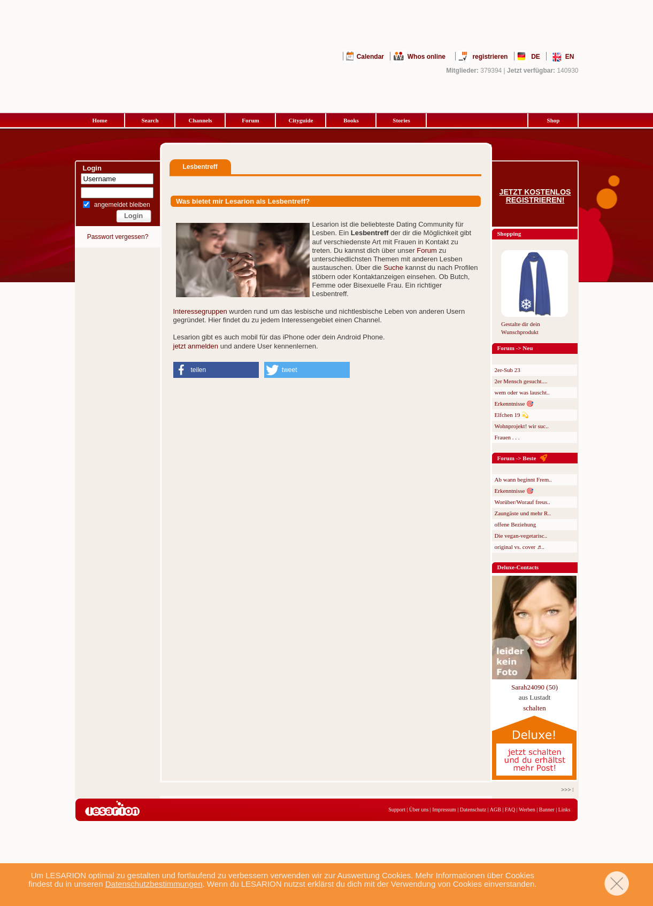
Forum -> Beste (516, 458)
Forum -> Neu (515, 348)
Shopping (509, 233)
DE (535, 56)
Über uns (418, 809)
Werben (527, 809)
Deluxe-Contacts (518, 567)
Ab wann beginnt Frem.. (523, 479)
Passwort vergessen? (118, 237)
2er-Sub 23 (507, 370)
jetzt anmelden (196, 346)
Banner (547, 809)
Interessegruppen (200, 311)
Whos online (426, 56)
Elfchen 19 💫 (512, 415)
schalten (534, 708)
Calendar (370, 56)
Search (149, 120)
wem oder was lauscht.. (522, 392)
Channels (200, 120)
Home (99, 120)
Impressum (444, 809)
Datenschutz (473, 809)
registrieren (490, 56)
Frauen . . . (507, 437)
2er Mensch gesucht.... (521, 381)
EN (569, 56)
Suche (393, 268)
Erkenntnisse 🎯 (514, 403)
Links (564, 809)
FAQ (510, 809)
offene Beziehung (515, 524)
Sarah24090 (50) (534, 687)
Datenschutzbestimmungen (154, 883)
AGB (495, 809)
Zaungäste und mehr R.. (523, 513)
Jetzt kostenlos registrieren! (535, 196)
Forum (250, 120)
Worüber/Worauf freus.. (522, 502)
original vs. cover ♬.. (519, 547)
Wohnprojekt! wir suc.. (522, 426)
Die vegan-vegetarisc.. (521, 535)
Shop (553, 120)
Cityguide (301, 120)
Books (351, 120)
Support (396, 809)
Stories (401, 120)
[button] (216, 370)
